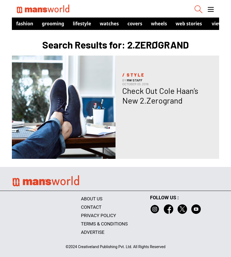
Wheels (159, 23)
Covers (134, 23)
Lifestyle (82, 23)
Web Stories (189, 23)
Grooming (53, 23)
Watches (109, 23)
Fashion (24, 23)
